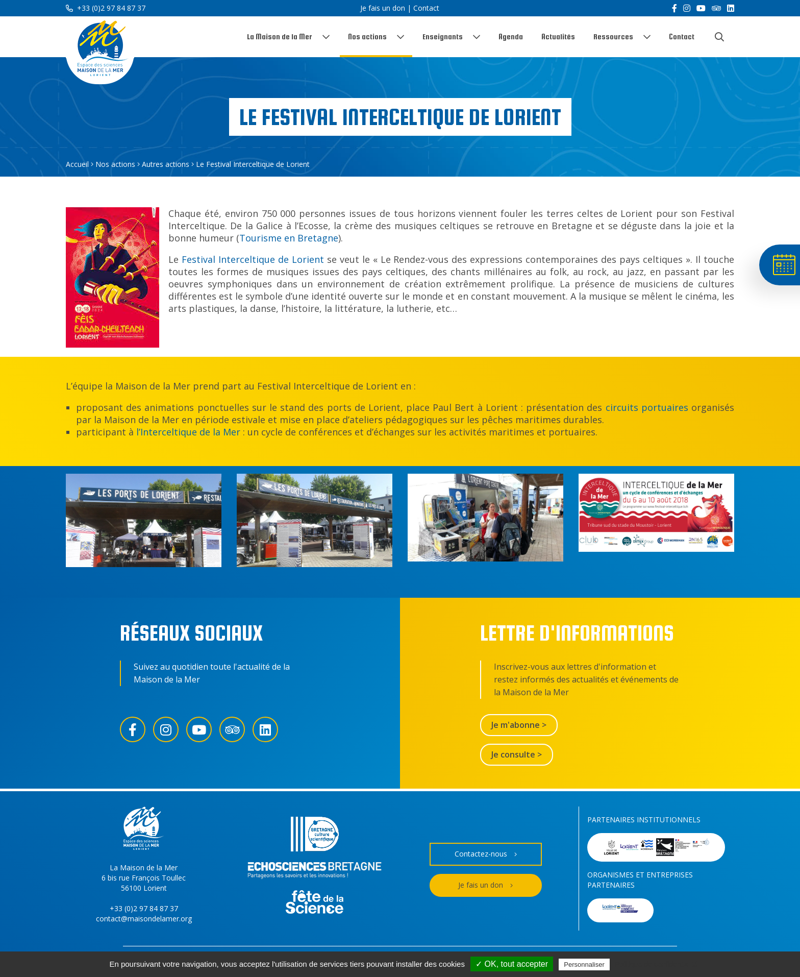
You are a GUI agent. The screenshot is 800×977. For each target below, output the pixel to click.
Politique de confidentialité (656, 964)
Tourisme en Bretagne (288, 238)
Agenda (510, 36)
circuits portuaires (647, 407)
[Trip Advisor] (716, 8)
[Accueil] (100, 50)
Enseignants (442, 36)
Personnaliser (584, 964)
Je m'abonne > (518, 724)
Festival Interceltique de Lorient (251, 259)
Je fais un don (382, 8)
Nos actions (367, 36)
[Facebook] (674, 8)
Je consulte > (516, 754)
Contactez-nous (486, 854)
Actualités (558, 36)
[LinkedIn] (730, 8)
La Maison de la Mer (279, 36)
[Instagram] (686, 8)
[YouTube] (701, 8)
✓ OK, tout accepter (512, 964)
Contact (426, 8)
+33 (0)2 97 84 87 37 (105, 8)
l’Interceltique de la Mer (188, 432)
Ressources (613, 36)
